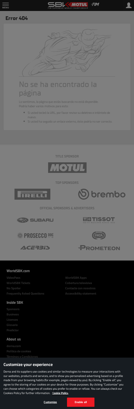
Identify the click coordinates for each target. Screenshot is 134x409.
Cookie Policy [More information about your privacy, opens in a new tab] (60, 393)
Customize (50, 402)
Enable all (81, 402)
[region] (67, 383)
